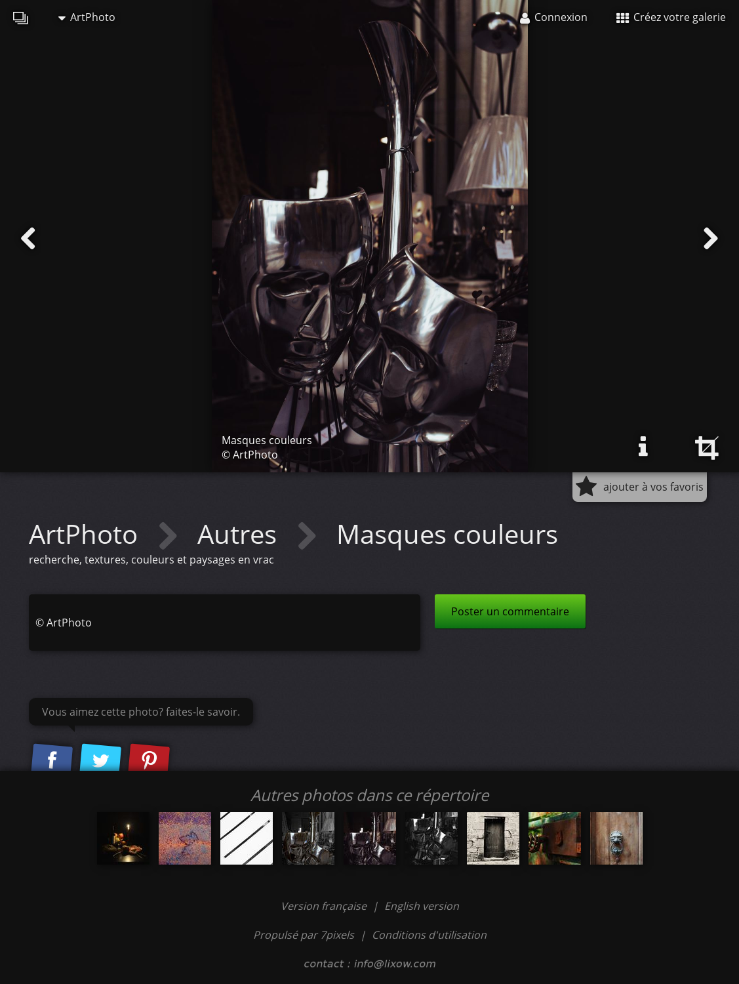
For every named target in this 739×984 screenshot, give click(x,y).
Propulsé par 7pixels (303, 935)
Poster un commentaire (510, 611)
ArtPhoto (86, 17)
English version (421, 906)
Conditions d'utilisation (429, 935)
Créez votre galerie (671, 17)
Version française (325, 906)
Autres (240, 534)
